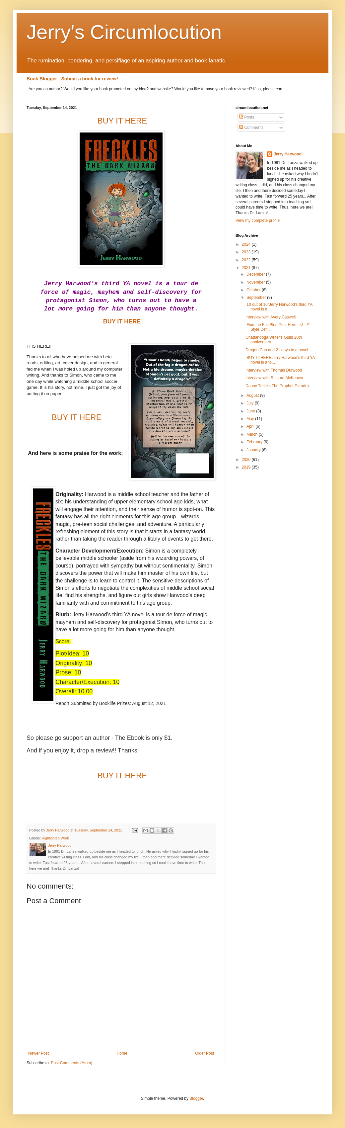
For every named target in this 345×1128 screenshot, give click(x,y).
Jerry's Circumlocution (124, 32)
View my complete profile (258, 220)
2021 (247, 267)
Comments (251, 127)
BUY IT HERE (121, 321)
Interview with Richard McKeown (274, 378)
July (250, 403)
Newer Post (38, 1053)
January (254, 450)
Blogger (196, 1098)
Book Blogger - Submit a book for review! (72, 78)
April (250, 426)
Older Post (204, 1053)
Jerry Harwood (288, 154)
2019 (247, 467)
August (253, 395)
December (256, 274)
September (256, 297)
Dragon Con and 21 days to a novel (276, 350)
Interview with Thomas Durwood (273, 370)
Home (122, 1053)
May (250, 418)
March (252, 434)
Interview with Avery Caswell (270, 317)
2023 (247, 252)
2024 (247, 244)
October (254, 290)
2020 (247, 459)
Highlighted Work (55, 838)
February (254, 442)
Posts (246, 117)
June (251, 411)
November (256, 282)
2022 (247, 260)
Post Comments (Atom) (71, 1063)
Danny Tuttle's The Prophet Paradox (277, 386)
